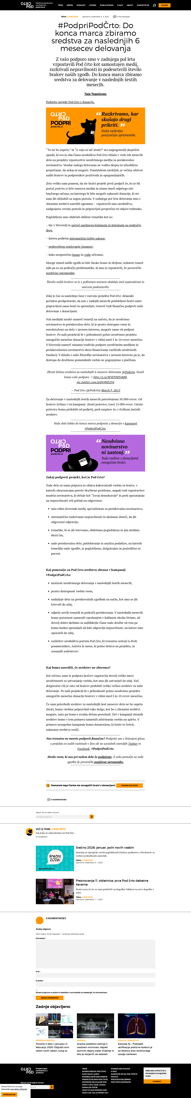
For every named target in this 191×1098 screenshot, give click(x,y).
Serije (70, 5)
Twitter (133, 743)
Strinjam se (9, 1094)
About (130, 5)
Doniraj (157, 1081)
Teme (60, 5)
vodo (87, 255)
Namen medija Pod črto (94, 1071)
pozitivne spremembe (60, 273)
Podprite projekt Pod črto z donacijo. (70, 102)
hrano (76, 255)
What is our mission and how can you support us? (95, 1091)
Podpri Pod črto (129, 785)
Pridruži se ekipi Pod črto (95, 1079)
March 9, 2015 (110, 390)
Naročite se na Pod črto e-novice (124, 1075)
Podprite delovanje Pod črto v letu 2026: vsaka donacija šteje (94, 1085)
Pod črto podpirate (121, 1082)
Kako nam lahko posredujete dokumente (94, 1075)
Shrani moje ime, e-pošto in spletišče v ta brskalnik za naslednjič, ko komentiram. (72, 992)
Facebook (83, 749)
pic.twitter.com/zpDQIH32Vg (95, 382)
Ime (38, 971)
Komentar (41, 938)
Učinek (92, 5)
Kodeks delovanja (120, 1069)
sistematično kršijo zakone (87, 238)
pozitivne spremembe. (109, 762)
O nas (120, 5)
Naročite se (143, 5)
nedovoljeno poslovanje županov (71, 246)
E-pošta (40, 981)
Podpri (164, 5)
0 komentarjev (121, 17)
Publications (106, 5)
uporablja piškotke (18, 1089)
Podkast (81, 5)
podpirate (105, 757)
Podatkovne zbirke (121, 1079)
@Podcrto (128, 372)
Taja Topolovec (95, 94)
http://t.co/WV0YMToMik (110, 377)
